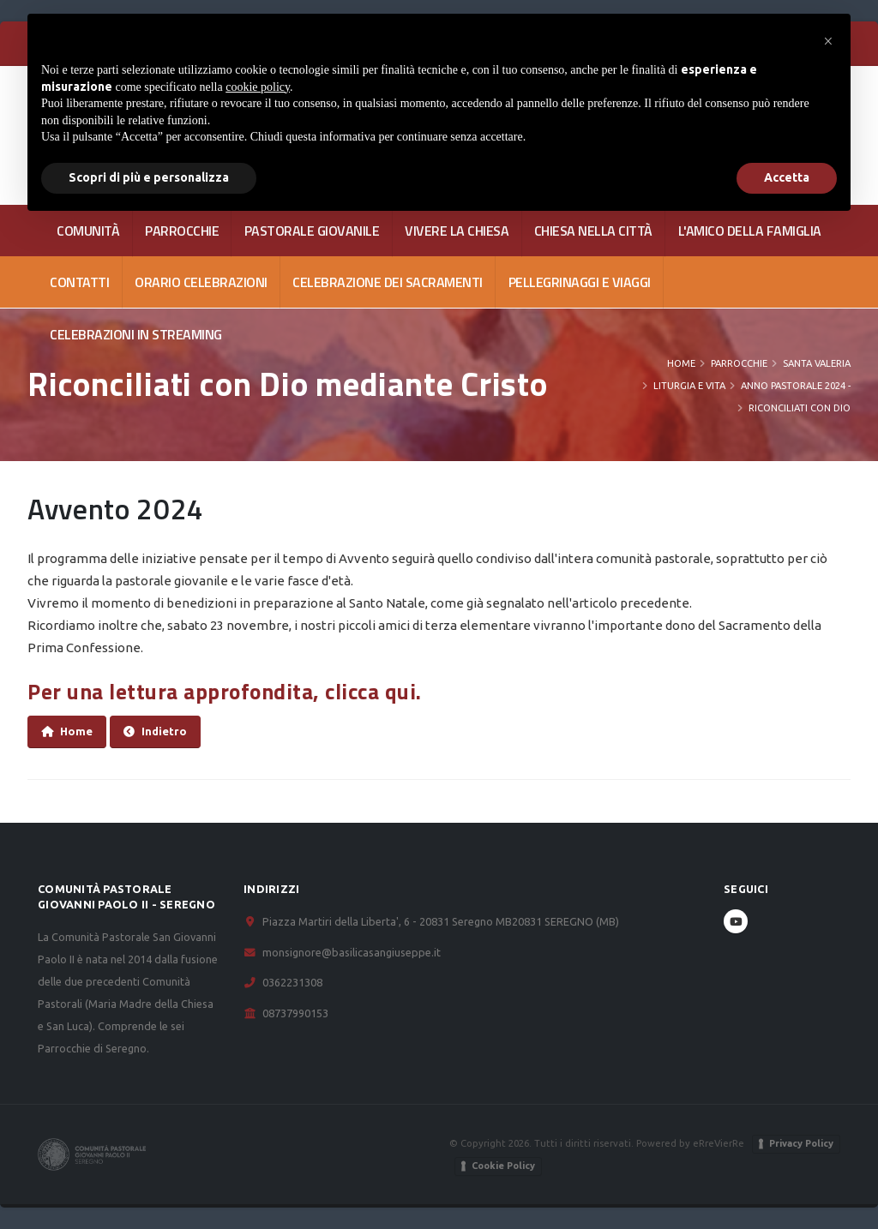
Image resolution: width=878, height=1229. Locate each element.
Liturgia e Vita (689, 386)
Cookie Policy (503, 1165)
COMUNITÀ (88, 230)
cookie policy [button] (258, 87)
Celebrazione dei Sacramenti (387, 282)
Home (681, 363)
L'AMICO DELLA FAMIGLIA (749, 230)
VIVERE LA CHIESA (456, 230)
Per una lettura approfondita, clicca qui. (227, 691)
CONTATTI (79, 282)
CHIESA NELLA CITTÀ (593, 230)
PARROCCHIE (182, 230)
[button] (828, 41)
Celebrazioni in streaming (136, 334)
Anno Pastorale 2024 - (796, 386)
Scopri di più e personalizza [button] (149, 177)
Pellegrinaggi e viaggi (579, 282)
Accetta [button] (786, 177)
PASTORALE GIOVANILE (312, 230)
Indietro (155, 731)
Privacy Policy (801, 1143)
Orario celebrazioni (201, 282)
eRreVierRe (718, 1142)
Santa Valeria (817, 363)
